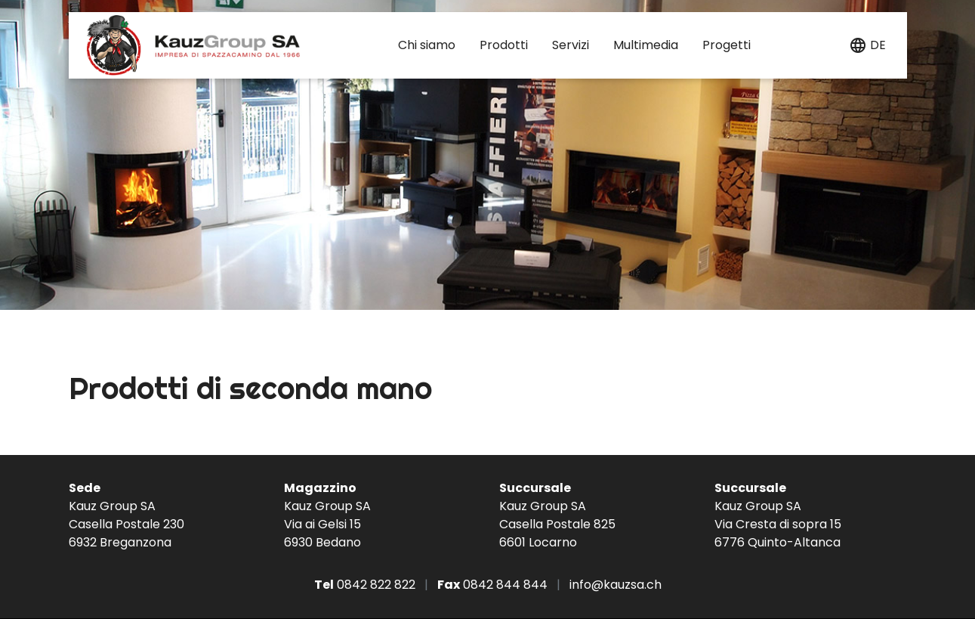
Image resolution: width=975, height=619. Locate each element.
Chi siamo (426, 45)
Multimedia (645, 45)
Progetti (726, 45)
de (878, 45)
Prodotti (504, 45)
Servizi (570, 45)
